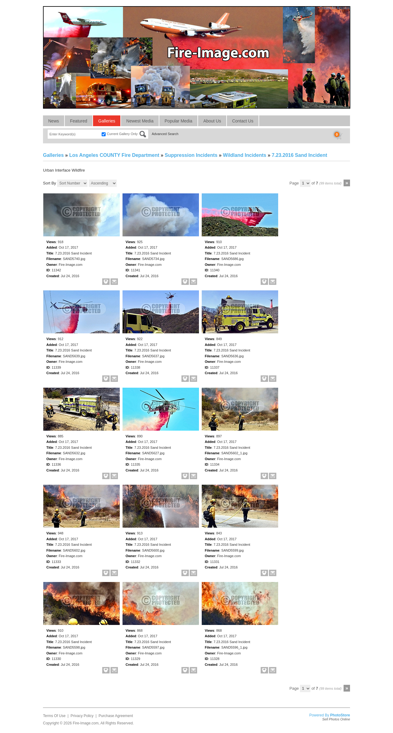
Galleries (106, 120)
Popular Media (178, 120)
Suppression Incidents (191, 155)
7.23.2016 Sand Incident (299, 155)
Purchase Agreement (116, 716)
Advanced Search (165, 134)
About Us (212, 120)
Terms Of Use (54, 716)
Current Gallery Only (122, 134)
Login (309, 8)
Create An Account (335, 8)
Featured (78, 120)
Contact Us (242, 120)
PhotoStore (340, 715)
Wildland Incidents (244, 155)
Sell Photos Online (336, 719)
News (53, 120)
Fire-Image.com (86, 723)
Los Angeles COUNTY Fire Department (114, 155)
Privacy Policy (82, 716)
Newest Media (140, 120)
